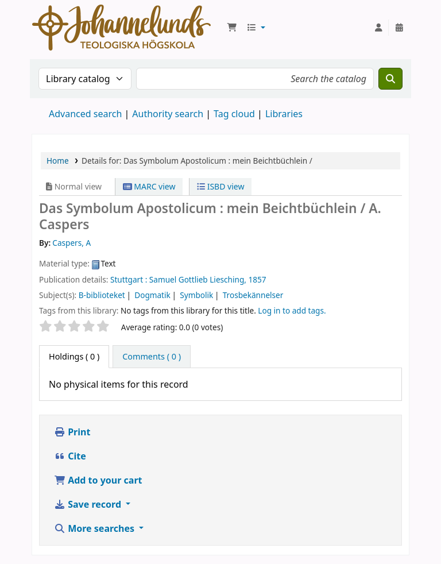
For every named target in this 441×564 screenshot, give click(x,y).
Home (58, 160)
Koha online (121, 28)
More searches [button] (95, 528)
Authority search (167, 113)
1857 (257, 279)
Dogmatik (152, 294)
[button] (232, 27)
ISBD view (220, 186)
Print (72, 432)
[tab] (152, 356)
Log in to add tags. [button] (292, 310)
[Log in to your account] (378, 27)
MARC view (149, 186)
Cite (70, 456)
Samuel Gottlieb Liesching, (197, 279)
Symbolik (196, 294)
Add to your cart (98, 480)
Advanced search (85, 113)
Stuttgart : (128, 279)
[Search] (390, 79)
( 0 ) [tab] (74, 356)
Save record (88, 504)
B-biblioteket (102, 294)
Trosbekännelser (253, 294)
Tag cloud (234, 113)
